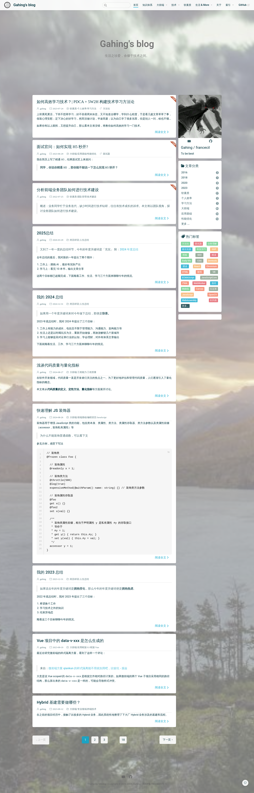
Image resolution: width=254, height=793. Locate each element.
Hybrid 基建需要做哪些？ (58, 702)
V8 (214, 272)
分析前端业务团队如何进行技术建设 (68, 190)
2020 (200, 182)
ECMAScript (188, 277)
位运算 (213, 288)
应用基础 (82, 154)
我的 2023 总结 (50, 572)
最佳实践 (186, 249)
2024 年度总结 (129, 249)
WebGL (185, 288)
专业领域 (82, 709)
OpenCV (213, 294)
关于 (218, 5)
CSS (199, 260)
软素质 (187, 5)
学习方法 (91, 108)
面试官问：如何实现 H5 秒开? (62, 147)
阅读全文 (160, 131)
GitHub (244, 5)
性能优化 (91, 154)
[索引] (230, 5)
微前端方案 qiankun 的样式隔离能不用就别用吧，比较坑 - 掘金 (88, 668)
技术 (173, 5)
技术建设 (91, 197)
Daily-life (186, 260)
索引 (228, 5)
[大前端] (162, 5)
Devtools (212, 260)
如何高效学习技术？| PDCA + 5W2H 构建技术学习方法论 (85, 102)
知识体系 (147, 5)
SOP (214, 249)
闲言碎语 (74, 240)
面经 (214, 283)
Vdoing (102, 783)
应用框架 (82, 647)
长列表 (213, 300)
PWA (184, 283)
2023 (200, 188)
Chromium (211, 266)
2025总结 (45, 233)
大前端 (160, 5)
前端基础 (82, 417)
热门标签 (192, 236)
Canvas (199, 288)
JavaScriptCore (209, 277)
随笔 (199, 272)
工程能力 (82, 372)
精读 (214, 255)
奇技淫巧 (201, 249)
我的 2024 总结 (50, 297)
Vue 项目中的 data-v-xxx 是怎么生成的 (70, 640)
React (197, 266)
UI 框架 (91, 647)
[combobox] (116, 5)
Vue (97, 647)
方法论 (106, 108)
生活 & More (202, 5)
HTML (185, 272)
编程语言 (91, 417)
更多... (185, 306)
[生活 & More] (203, 5)
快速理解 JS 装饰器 (53, 410)
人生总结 (84, 240)
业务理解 (212, 243)
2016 (200, 172)
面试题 (106, 154)
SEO (199, 255)
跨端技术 (91, 709)
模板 (185, 255)
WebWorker (199, 283)
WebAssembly (189, 300)
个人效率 (82, 108)
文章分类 (192, 165)
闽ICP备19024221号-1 (154, 783)
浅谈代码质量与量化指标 (58, 365)
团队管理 (82, 197)
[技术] (175, 5)
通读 (185, 266)
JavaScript (101, 417)
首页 (135, 5)
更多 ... (185, 223)
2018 (200, 177)
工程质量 (91, 372)
